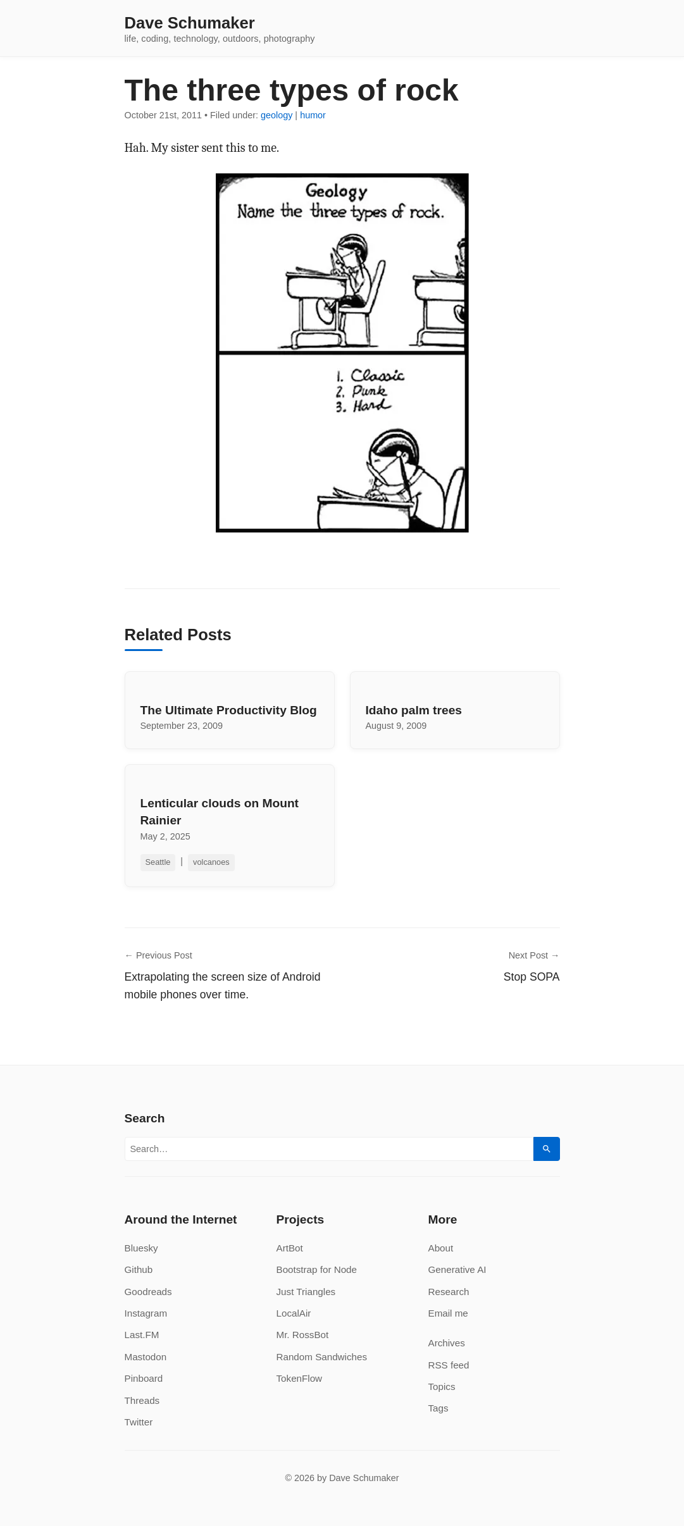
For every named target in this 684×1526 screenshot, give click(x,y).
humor (313, 115)
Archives (446, 1342)
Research (448, 1291)
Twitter (139, 1422)
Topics (442, 1386)
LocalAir (294, 1313)
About (441, 1248)
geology (276, 115)
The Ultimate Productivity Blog (228, 710)
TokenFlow (300, 1378)
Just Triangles (306, 1291)
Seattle (158, 862)
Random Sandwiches (322, 1356)
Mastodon (146, 1356)
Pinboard (144, 1378)
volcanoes (211, 862)
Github (139, 1269)
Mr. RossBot (303, 1334)
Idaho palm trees (414, 710)
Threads (142, 1400)
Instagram (146, 1313)
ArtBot (290, 1248)
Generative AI (457, 1269)
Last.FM (142, 1334)
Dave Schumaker (190, 23)
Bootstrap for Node (317, 1269)
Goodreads (148, 1291)
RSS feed (448, 1365)
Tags (438, 1408)
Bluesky (141, 1248)
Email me (448, 1313)
